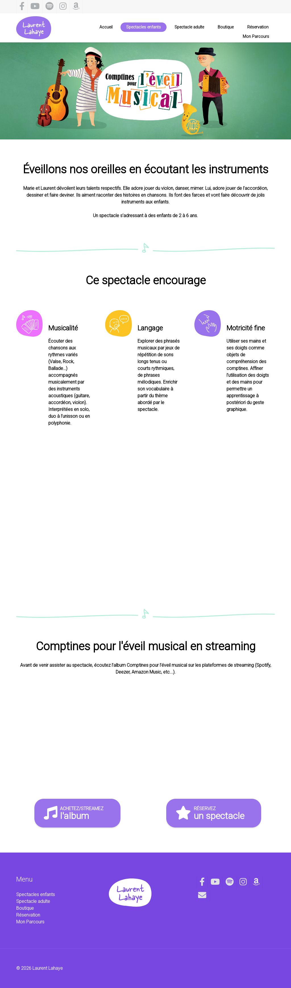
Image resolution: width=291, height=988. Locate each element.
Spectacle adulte (33, 901)
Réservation (28, 915)
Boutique (25, 908)
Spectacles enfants (35, 894)
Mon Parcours (30, 922)
